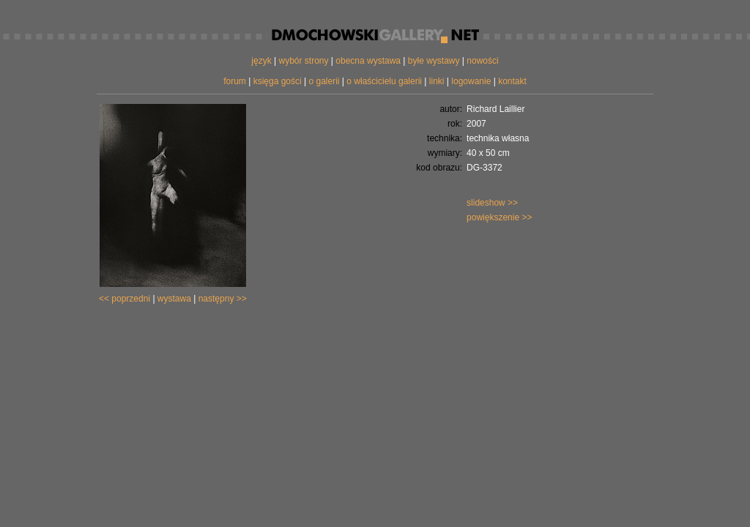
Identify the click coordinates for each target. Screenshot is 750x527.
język (261, 61)
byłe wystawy (434, 61)
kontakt (512, 81)
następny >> (222, 299)
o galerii (323, 81)
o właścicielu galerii (384, 81)
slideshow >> (492, 203)
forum (234, 81)
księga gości (277, 81)
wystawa (174, 299)
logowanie (471, 81)
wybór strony (303, 61)
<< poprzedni (124, 299)
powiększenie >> (499, 217)
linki (437, 81)
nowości (482, 61)
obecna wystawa (368, 61)
